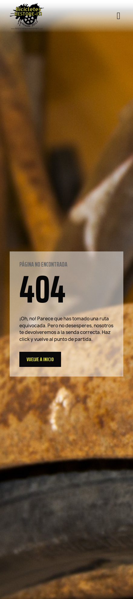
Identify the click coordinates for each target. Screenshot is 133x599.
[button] (40, 359)
